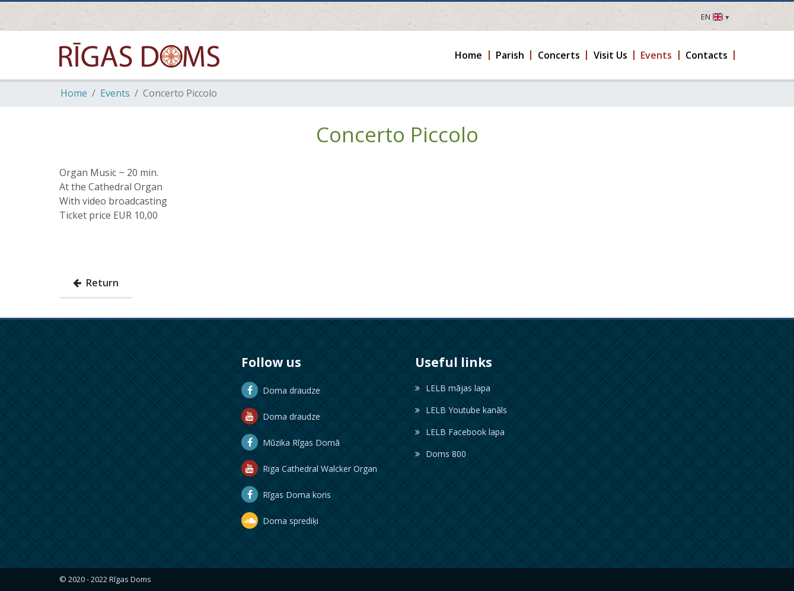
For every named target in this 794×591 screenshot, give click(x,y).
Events (115, 93)
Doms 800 (440, 453)
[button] (469, 55)
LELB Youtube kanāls (461, 410)
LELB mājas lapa (452, 388)
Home (73, 93)
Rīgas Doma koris (286, 494)
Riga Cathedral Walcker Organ (309, 468)
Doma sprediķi (279, 520)
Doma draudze (280, 390)
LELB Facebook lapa (460, 431)
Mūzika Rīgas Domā (290, 442)
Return (96, 282)
